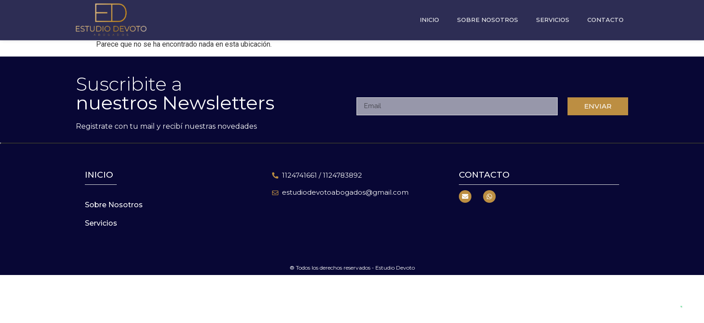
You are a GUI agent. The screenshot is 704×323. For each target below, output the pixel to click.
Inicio (429, 18)
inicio (99, 175)
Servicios (552, 18)
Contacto (605, 18)
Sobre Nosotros (487, 18)
